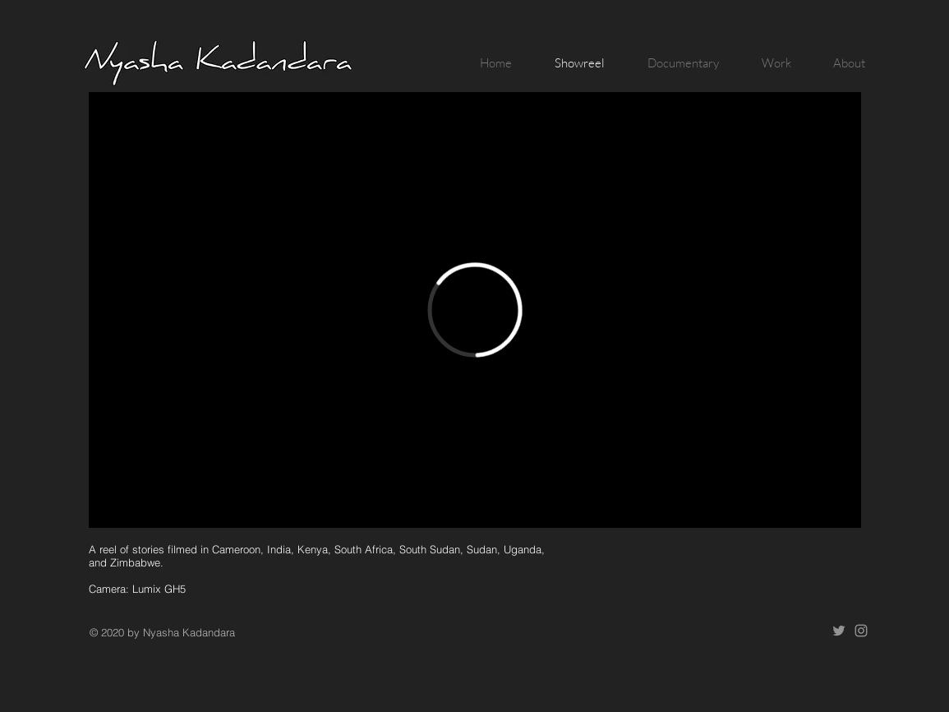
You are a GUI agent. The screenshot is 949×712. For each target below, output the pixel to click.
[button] (674, 63)
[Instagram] (861, 630)
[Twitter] (839, 630)
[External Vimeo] (475, 310)
